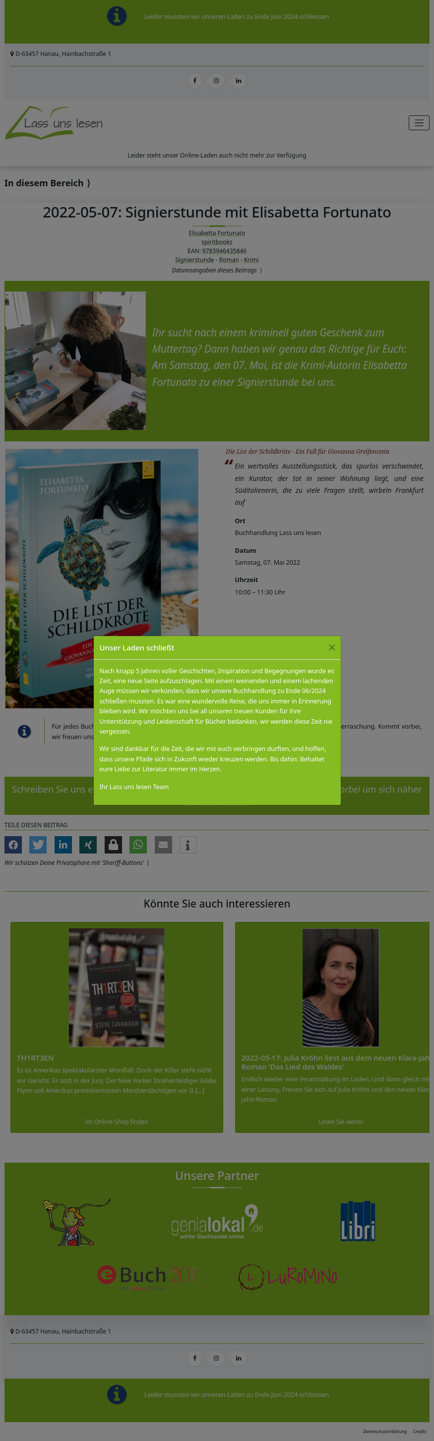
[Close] (332, 647)
